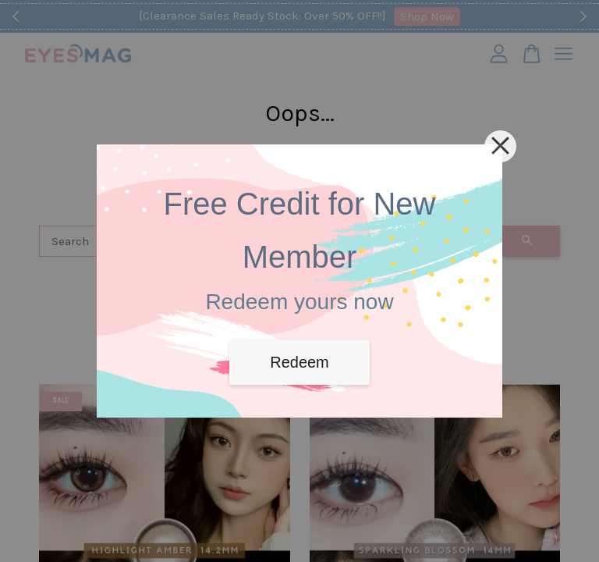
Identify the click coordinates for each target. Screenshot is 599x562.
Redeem (299, 362)
